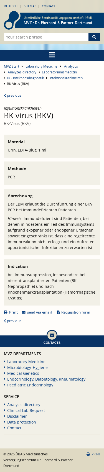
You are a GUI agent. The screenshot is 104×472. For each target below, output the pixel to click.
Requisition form (75, 312)
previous (12, 95)
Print (13, 312)
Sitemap (30, 6)
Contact (48, 6)
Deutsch (10, 6)
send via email (39, 312)
